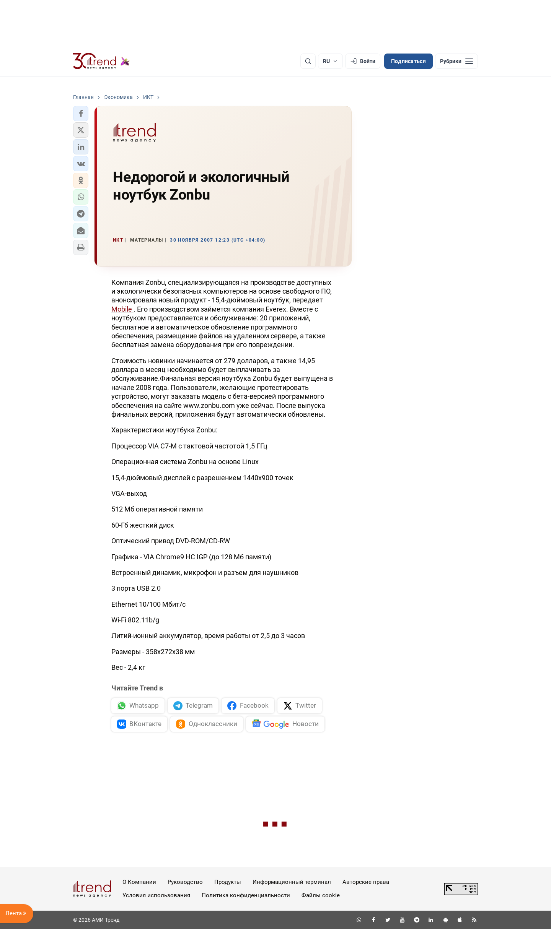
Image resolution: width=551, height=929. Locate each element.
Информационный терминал (292, 882)
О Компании (139, 882)
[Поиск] (308, 61)
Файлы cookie (321, 895)
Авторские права (365, 882)
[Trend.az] (101, 61)
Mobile (122, 309)
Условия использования (156, 895)
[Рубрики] (456, 61)
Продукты (227, 882)
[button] (80, 113)
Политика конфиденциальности (246, 895)
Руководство (185, 882)
